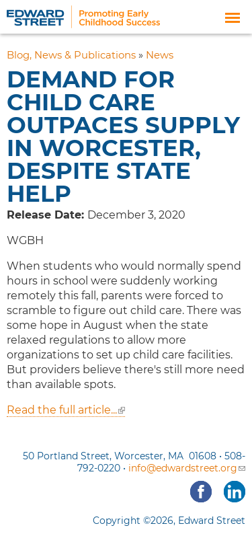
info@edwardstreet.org (186, 468)
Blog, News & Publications (71, 55)
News (159, 55)
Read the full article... (66, 410)
